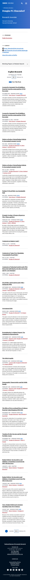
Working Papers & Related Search (13, 64)
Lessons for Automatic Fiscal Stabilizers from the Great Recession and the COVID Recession (13, 89)
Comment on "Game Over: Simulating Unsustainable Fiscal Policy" (13, 254)
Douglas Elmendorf (21, 95)
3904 (21, 438)
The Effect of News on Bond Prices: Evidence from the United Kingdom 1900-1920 (15, 409)
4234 (21, 412)
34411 (21, 93)
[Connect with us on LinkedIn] (11, 570)
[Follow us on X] (8, 570)
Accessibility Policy (15, 562)
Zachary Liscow (12, 147)
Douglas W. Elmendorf (14, 145)
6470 (19, 311)
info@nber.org (15, 552)
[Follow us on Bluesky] (13, 570)
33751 (18, 195)
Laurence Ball (12, 362)
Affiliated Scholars (8, 7)
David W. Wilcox (12, 290)
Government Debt (7, 308)
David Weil (4, 415)
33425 (21, 219)
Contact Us (15, 546)
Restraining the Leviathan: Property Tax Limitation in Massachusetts (13, 333)
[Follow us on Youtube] (22, 570)
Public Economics (7, 38)
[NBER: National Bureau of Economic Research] (8, 3)
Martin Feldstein (13, 467)
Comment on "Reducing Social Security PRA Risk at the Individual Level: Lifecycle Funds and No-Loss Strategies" (15, 268)
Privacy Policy (15, 565)
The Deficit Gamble (7, 358)
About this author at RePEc (9, 55)
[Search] (21, 3)
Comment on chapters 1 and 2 (10, 241)
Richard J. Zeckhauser (8, 340)
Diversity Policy (15, 563)
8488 (22, 287)
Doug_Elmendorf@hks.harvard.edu (13, 48)
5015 (21, 361)
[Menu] (26, 3)
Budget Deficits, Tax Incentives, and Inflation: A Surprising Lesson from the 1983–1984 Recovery (13, 461)
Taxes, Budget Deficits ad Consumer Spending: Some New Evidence (12, 505)
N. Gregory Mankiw (7, 364)
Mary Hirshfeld (22, 414)
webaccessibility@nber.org (15, 554)
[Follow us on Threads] (16, 570)
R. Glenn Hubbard (23, 171)
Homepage (15, 558)
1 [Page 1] (6, 531)
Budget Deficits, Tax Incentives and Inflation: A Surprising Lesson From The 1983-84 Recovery (13, 479)
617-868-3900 (15, 551)
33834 (18, 143)
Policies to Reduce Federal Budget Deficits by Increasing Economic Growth (14, 140)
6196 (22, 337)
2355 (20, 509)
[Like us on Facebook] (19, 570)
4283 (21, 387)
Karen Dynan (12, 95)
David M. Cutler (12, 338)
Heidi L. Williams (12, 223)
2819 (20, 483)
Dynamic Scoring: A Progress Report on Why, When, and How (13, 216)
